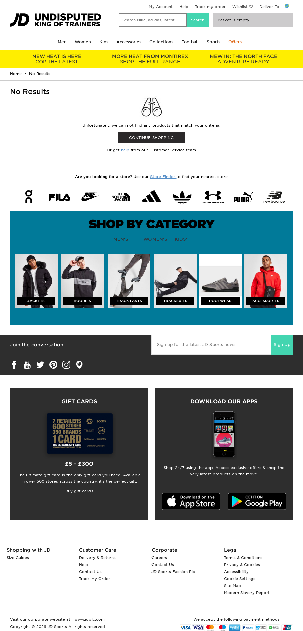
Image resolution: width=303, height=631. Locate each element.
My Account (161, 6)
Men (62, 41)
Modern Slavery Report (247, 592)
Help (183, 6)
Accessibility (236, 571)
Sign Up (282, 344)
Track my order (210, 6)
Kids (103, 41)
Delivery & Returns (97, 557)
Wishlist (240, 6)
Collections (161, 41)
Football (190, 41)
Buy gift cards (79, 491)
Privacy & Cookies (242, 564)
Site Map (232, 585)
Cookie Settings (239, 578)
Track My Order (94, 578)
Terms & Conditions (243, 557)
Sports (213, 41)
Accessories (128, 41)
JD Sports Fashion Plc (173, 571)
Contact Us (90, 571)
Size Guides (18, 557)
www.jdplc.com (89, 619)
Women (83, 41)
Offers (235, 41)
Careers (159, 557)
